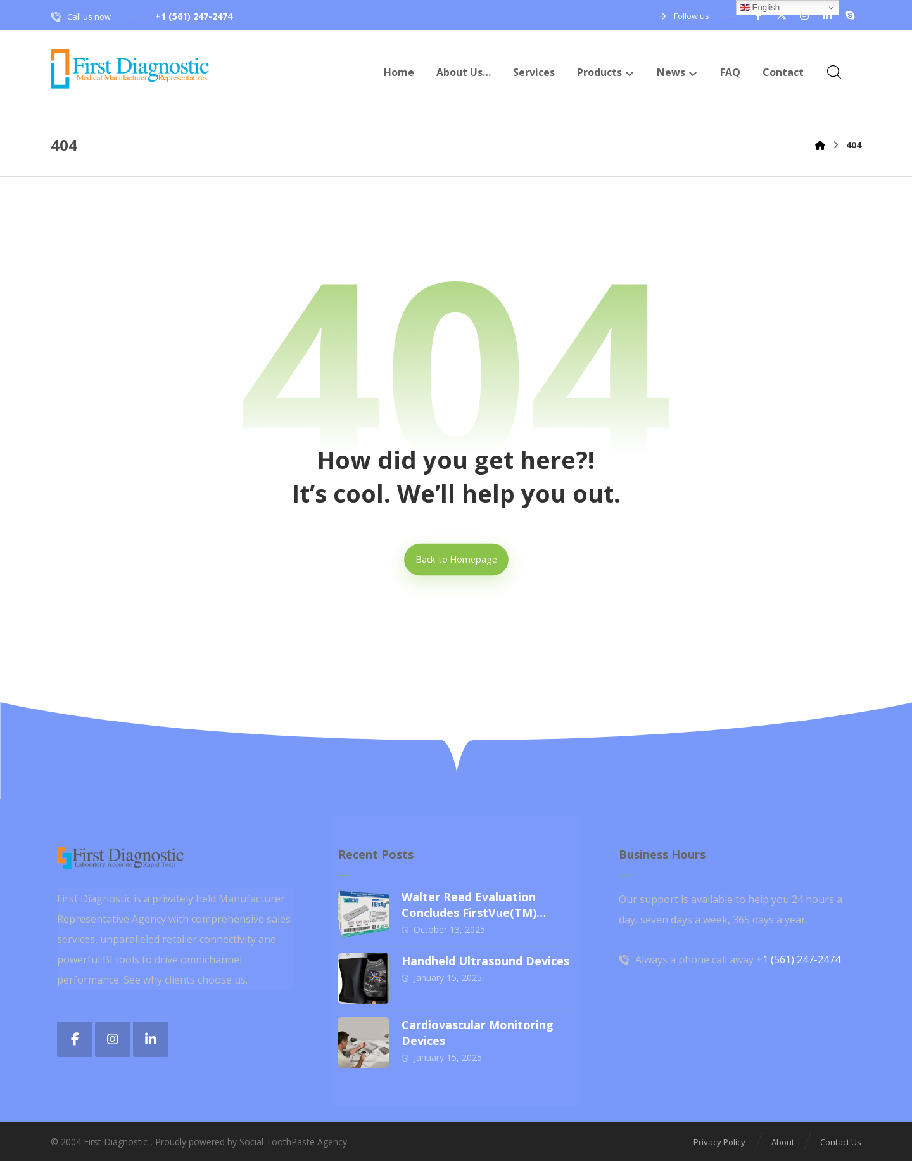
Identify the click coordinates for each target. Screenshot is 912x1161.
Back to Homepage (456, 559)
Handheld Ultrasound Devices (485, 960)
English (760, 8)
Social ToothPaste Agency (293, 1142)
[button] (759, 15)
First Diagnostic (116, 1142)
